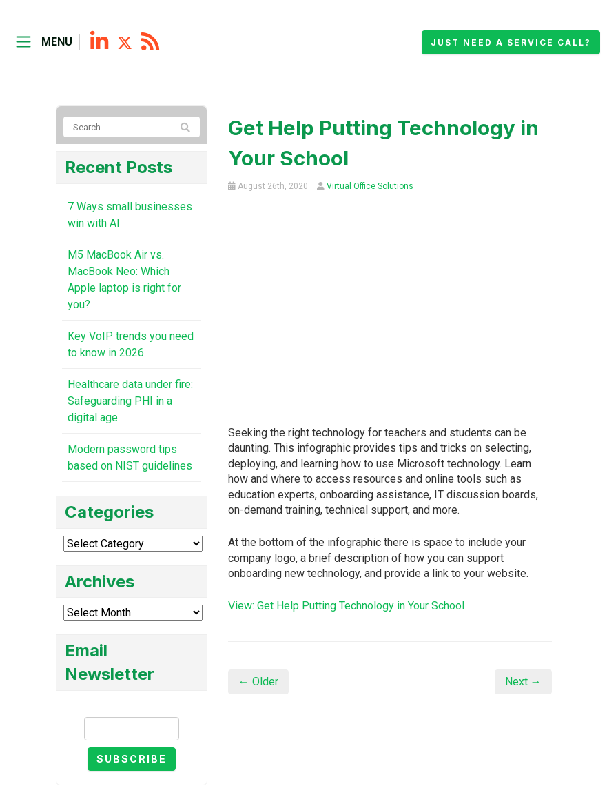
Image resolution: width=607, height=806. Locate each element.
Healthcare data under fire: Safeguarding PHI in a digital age (130, 401)
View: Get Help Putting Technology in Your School (346, 605)
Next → (523, 681)
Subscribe (131, 759)
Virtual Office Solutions (370, 186)
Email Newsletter (131, 705)
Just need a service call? (511, 42)
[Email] (131, 728)
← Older (258, 681)
